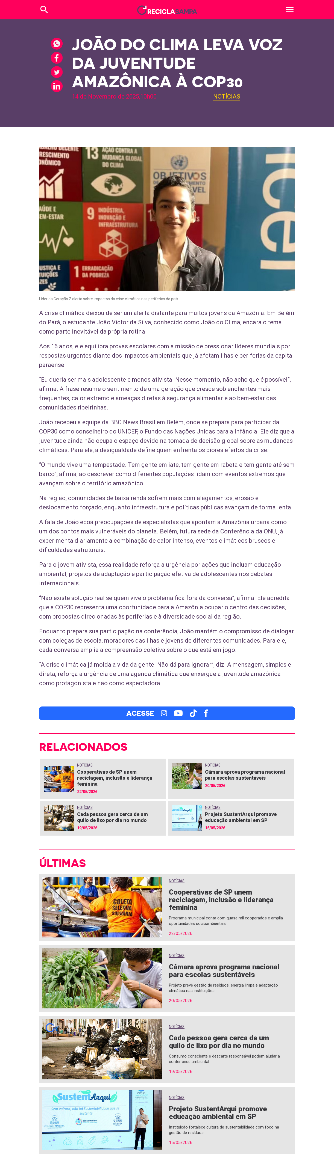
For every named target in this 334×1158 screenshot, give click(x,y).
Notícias (226, 96)
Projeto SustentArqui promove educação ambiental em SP (241, 817)
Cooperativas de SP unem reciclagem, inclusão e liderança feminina (114, 778)
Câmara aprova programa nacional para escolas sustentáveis (245, 775)
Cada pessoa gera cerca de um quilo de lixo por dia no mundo (112, 817)
